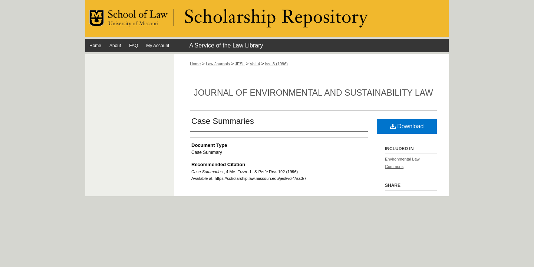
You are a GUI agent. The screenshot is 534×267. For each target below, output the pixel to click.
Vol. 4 (255, 64)
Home (195, 64)
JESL (240, 64)
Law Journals (218, 64)
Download (407, 126)
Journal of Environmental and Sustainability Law (313, 93)
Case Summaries (222, 121)
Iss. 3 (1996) (276, 64)
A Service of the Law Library (226, 45)
